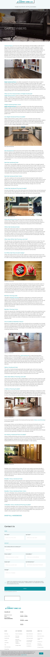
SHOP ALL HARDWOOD (13, 515)
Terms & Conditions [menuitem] (39, 644)
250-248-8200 (33, 6)
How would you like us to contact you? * (12, 546)
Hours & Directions (8, 618)
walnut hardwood (24, 355)
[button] (45, 2)
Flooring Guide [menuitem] (29, 638)
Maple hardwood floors (10, 95)
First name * (6, 534)
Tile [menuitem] (5, 644)
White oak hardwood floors (11, 219)
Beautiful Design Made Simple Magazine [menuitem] (18, 641)
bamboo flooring (14, 297)
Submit (25, 588)
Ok (41, 653)
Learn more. (24, 654)
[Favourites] (47, 2)
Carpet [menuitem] (5, 640)
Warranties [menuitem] (28, 643)
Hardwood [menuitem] (6, 638)
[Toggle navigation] (1, 2)
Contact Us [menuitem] (39, 641)
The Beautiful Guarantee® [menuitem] (29, 641)
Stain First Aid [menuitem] (29, 636)
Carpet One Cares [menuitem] (39, 639)
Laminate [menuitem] (6, 642)
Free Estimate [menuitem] (7, 647)
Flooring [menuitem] (6, 633)
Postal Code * (7, 561)
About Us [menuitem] (39, 633)
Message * (6, 569)
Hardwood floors (8, 45)
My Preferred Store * (30, 561)
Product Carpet (22, 21)
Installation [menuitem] (28, 646)
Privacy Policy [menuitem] (40, 647)
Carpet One (6, 21)
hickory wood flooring (39, 420)
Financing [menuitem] (6, 649)
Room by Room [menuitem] (40, 636)
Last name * (28, 534)
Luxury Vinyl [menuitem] (7, 636)
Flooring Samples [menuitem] (17, 637)
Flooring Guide (14, 21)
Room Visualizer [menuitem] (18, 633)
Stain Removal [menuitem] (29, 633)
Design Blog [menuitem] (18, 645)
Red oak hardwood (9, 150)
